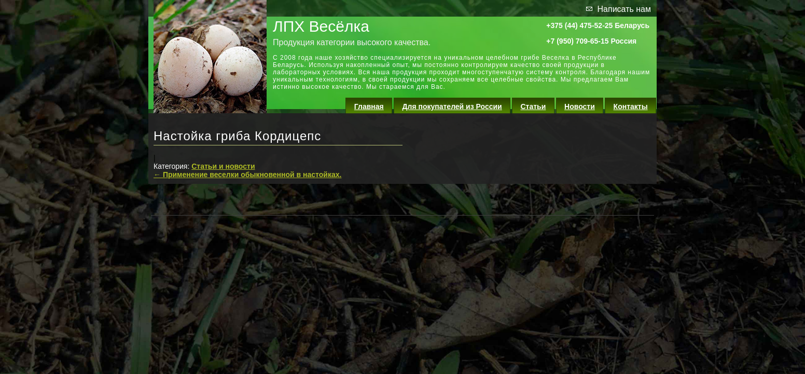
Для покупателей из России (452, 106)
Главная (369, 106)
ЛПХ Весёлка (321, 26)
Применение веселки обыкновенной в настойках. (247, 174)
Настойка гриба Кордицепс (237, 136)
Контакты (631, 106)
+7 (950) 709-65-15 (577, 41)
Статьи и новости (223, 166)
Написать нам (624, 9)
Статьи (533, 106)
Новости (579, 106)
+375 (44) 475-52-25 (579, 25)
